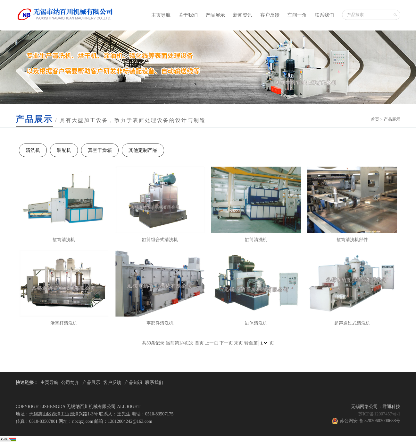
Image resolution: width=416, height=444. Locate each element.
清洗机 (33, 150)
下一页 (226, 343)
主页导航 (161, 15)
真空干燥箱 (100, 150)
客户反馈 (269, 15)
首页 (375, 119)
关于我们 (188, 15)
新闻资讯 (242, 15)
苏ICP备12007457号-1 (379, 414)
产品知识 (133, 382)
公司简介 (70, 382)
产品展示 (215, 15)
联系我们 (324, 15)
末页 (238, 343)
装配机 (64, 150)
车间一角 (297, 15)
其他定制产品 (143, 150)
